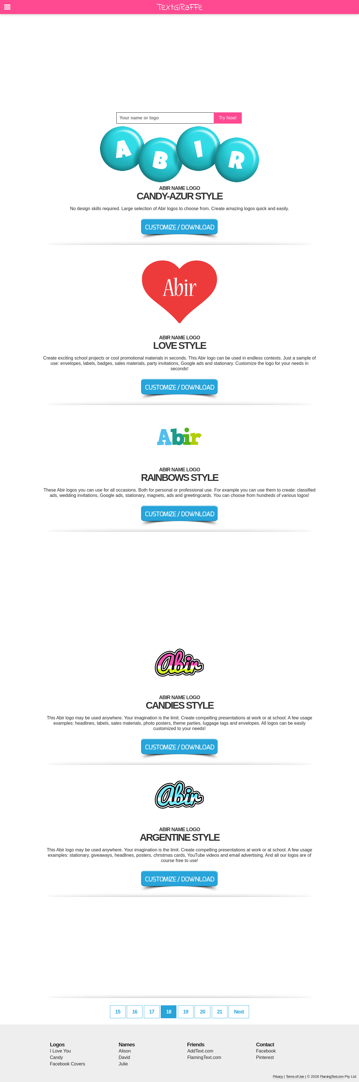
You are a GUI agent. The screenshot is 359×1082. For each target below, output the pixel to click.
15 (117, 1012)
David (124, 1057)
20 (202, 1012)
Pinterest (265, 1057)
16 (134, 1012)
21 (219, 1012)
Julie (123, 1063)
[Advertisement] (179, 63)
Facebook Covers (67, 1063)
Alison (125, 1051)
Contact (265, 1044)
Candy (56, 1057)
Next (239, 1012)
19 (185, 1012)
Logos (57, 1044)
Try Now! (227, 117)
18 (168, 1012)
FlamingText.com (204, 1057)
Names (127, 1044)
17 (151, 1012)
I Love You (60, 1051)
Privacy (278, 1076)
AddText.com (200, 1051)
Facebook (266, 1051)
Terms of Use (295, 1076)
